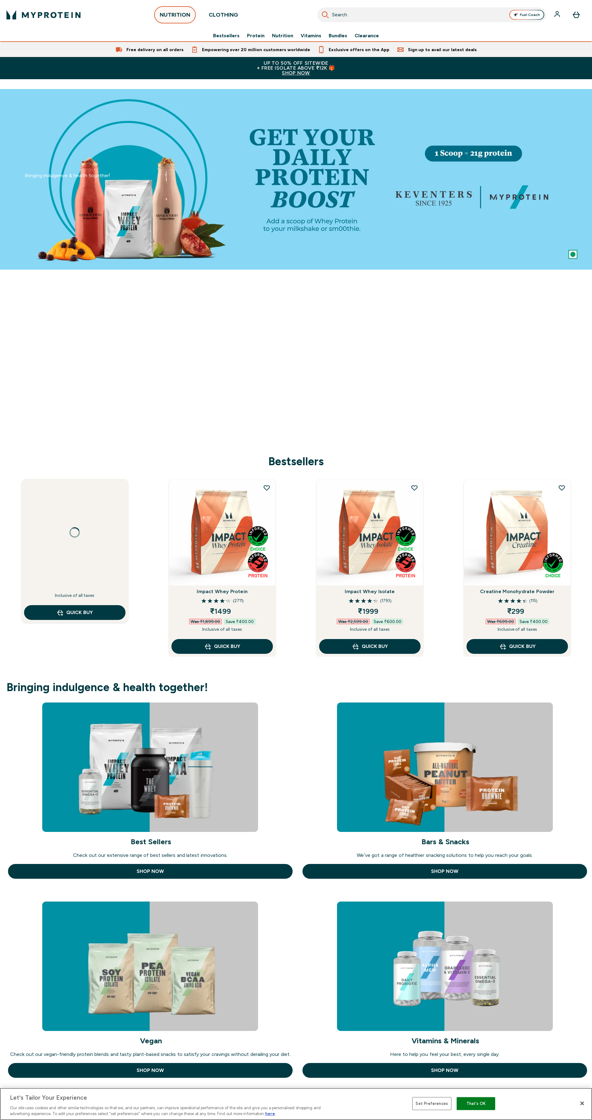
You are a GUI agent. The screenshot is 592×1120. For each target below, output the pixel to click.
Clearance (367, 35)
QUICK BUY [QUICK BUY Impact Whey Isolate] (370, 646)
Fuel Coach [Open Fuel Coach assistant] (526, 15)
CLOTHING (223, 17)
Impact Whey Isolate (370, 591)
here (270, 1113)
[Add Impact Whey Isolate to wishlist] (414, 488)
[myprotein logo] (43, 15)
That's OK (476, 1103)
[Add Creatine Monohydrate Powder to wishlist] (562, 488)
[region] (296, 1104)
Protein (256, 35)
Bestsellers (226, 35)
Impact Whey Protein (222, 591)
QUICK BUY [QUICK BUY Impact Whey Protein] (222, 646)
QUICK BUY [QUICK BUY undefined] (74, 612)
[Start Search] (325, 14)
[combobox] (431, 14)
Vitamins (311, 35)
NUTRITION (175, 17)
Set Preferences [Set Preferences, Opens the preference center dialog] (432, 1103)
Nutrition (282, 35)
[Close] (582, 1103)
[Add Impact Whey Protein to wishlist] (267, 488)
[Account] (558, 14)
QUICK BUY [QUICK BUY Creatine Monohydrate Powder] (517, 646)
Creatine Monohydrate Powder (517, 591)
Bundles (338, 35)
